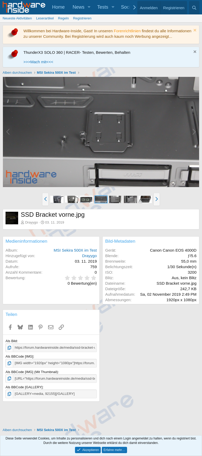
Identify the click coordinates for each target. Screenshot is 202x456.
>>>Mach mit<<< (38, 62)
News (78, 7)
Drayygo (31, 222)
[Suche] (194, 7)
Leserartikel (45, 18)
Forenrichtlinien (127, 31)
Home (58, 7)
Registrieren (82, 18)
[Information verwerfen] (194, 31)
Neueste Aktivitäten (17, 18)
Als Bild (11, 341)
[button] (89, 7)
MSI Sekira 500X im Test (75, 250)
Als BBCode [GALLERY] (24, 387)
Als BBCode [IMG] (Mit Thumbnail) (32, 372)
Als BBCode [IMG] (19, 356)
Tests (102, 7)
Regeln (63, 18)
